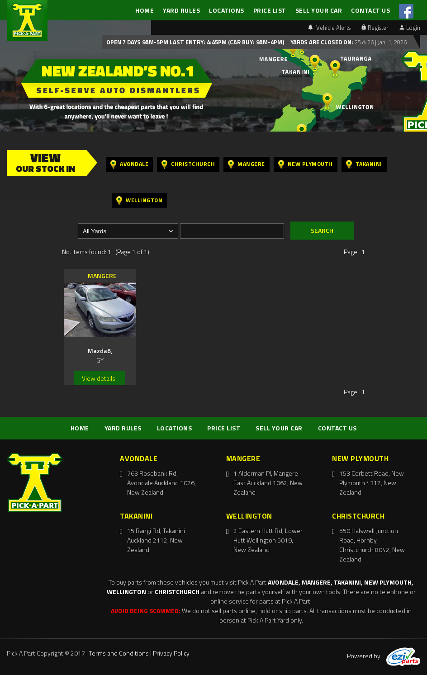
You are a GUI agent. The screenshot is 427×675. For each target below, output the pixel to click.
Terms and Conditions (119, 653)
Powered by (383, 656)
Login (409, 27)
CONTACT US (370, 10)
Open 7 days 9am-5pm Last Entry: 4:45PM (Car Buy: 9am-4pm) (195, 42)
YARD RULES (181, 10)
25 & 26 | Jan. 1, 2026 (380, 42)
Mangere (246, 164)
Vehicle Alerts (329, 27)
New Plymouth (305, 164)
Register (375, 27)
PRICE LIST (269, 10)
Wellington (139, 200)
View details (98, 378)
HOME (144, 10)
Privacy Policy (171, 653)
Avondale (129, 164)
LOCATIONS (226, 10)
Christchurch (188, 164)
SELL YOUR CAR (318, 10)
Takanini (364, 164)
